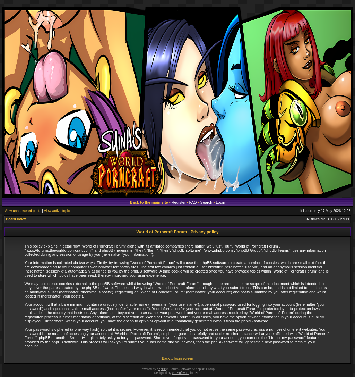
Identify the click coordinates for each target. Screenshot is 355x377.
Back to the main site (149, 202)
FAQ (193, 202)
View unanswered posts (23, 211)
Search (206, 202)
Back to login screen (177, 358)
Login (220, 202)
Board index (16, 219)
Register (179, 202)
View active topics (57, 211)
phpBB (161, 369)
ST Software (180, 373)
